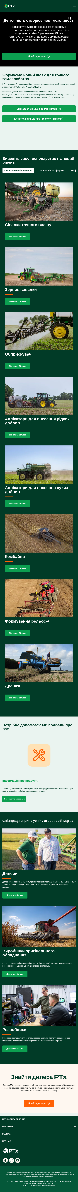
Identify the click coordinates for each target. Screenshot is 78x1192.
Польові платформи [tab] (52, 170)
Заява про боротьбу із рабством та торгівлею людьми (57, 1174)
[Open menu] (74, 6)
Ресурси (6, 1134)
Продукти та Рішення (39, 1119)
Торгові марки (48, 1176)
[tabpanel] (39, 443)
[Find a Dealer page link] (39, 56)
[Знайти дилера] (39, 1103)
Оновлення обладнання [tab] (18, 170)
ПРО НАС (6, 1141)
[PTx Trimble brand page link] (39, 109)
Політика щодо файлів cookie (33, 1176)
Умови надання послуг (14, 1172)
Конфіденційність (27, 1172)
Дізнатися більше (17, 236)
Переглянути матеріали (14, 799)
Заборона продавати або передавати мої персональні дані (53, 1172)
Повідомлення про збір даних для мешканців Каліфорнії (22, 1174)
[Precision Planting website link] (39, 118)
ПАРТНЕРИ (39, 1126)
